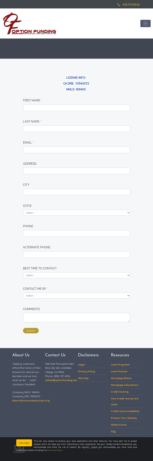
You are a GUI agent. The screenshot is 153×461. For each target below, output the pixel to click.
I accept (24, 443)
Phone (28, 226)
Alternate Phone (36, 247)
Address (29, 163)
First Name (32, 100)
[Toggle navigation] (145, 23)
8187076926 (128, 4)
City (26, 184)
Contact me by (34, 288)
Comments (31, 309)
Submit (31, 330)
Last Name (32, 121)
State (27, 206)
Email (28, 142)
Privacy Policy (55, 450)
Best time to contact (40, 268)
